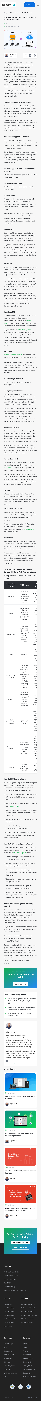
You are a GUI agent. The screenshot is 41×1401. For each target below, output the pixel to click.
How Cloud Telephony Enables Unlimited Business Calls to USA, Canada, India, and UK (22, 1001)
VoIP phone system (20, 853)
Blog (5, 13)
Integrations (8, 1330)
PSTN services (8, 468)
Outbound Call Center (28, 1308)
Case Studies (8, 1351)
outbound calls (13, 806)
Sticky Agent (8, 1326)
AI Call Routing (9, 1308)
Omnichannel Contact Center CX (15, 1290)
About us (26, 1344)
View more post (20, 1064)
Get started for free (20, 1242)
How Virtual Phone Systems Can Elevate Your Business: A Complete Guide (21, 1008)
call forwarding (29, 529)
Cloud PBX (7, 1283)
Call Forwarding (9, 1315)
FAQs (5, 1377)
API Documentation (10, 1373)
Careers (25, 1347)
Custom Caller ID (9, 1319)
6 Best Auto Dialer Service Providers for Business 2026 (21, 1014)
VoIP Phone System (10, 1279)
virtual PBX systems (24, 330)
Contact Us (27, 1373)
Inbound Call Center (28, 1304)
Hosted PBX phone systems (13, 355)
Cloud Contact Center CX (12, 1276)
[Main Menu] (38, 5)
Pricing (25, 1351)
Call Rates (7, 1362)
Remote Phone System (29, 1315)
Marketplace (27, 1355)
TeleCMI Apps (8, 1344)
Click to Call (8, 1304)
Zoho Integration (9, 1366)
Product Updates (9, 1355)
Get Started (29, 5)
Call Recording (9, 1311)
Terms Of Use (27, 1362)
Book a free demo (20, 1248)
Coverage (7, 1369)
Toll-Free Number (27, 1322)
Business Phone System (12, 1272)
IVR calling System (27, 1319)
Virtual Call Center (27, 1311)
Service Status (28, 1358)
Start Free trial (20, 984)
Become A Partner (29, 1369)
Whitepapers (8, 1358)
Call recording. (24, 752)
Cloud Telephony (9, 1287)
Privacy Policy (27, 1366)
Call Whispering (9, 1322)
